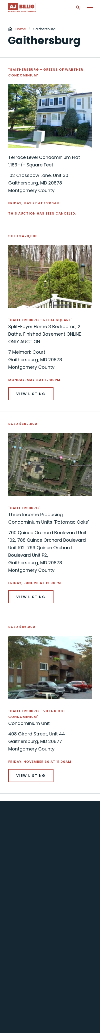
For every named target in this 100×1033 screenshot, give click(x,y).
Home (21, 29)
